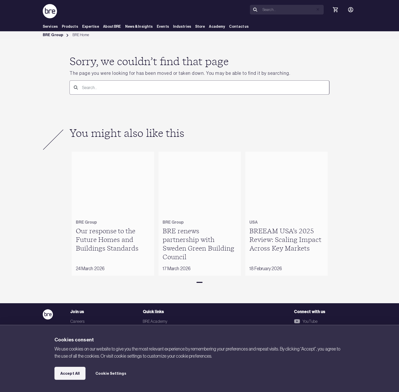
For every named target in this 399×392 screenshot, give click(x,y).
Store (200, 26)
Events (163, 26)
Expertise (90, 26)
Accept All (70, 373)
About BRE (112, 26)
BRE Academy (155, 321)
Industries (182, 26)
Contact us (239, 26)
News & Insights (139, 26)
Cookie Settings (110, 373)
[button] (318, 9)
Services (50, 26)
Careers (77, 321)
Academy (217, 26)
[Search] (292, 9)
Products (70, 26)
